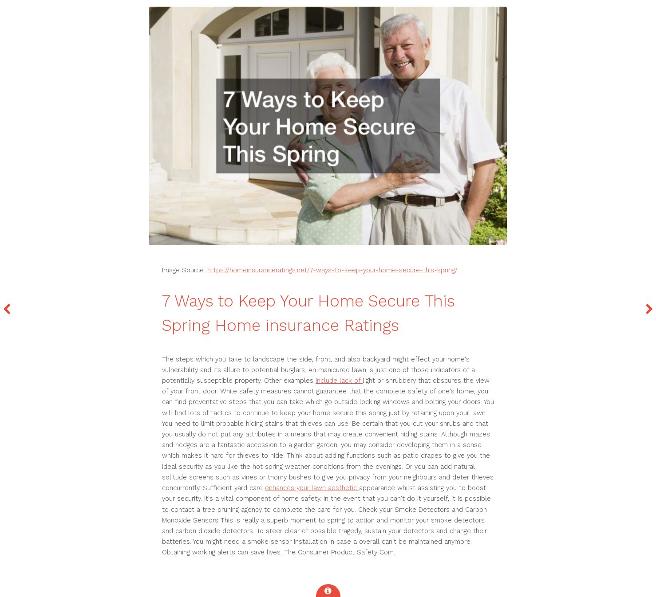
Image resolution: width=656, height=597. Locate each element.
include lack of (339, 381)
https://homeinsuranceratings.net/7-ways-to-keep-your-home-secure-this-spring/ (332, 270)
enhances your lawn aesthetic (312, 488)
